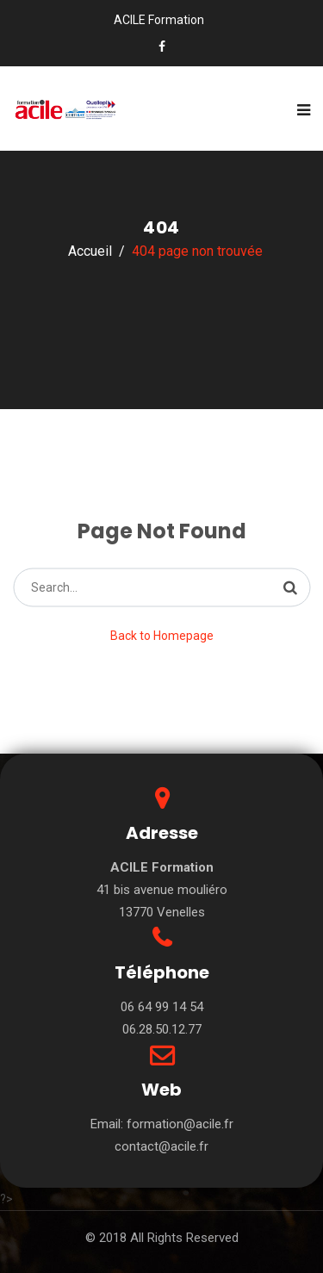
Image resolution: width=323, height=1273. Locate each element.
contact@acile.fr (161, 1146)
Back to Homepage (162, 636)
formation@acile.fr (180, 1124)
